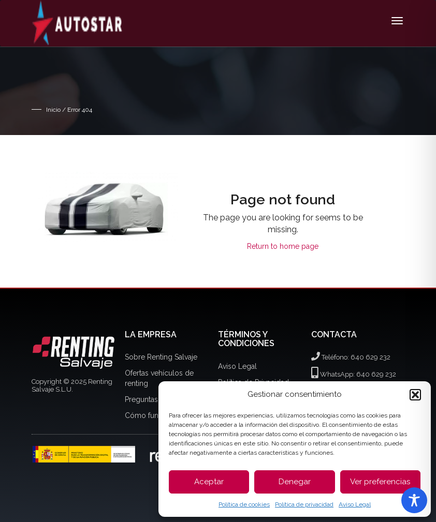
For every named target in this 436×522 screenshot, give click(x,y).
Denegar (295, 481)
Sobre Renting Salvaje (161, 357)
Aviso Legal (355, 504)
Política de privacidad (304, 504)
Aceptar (209, 481)
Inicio (53, 109)
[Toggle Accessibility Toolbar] (414, 500)
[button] (415, 395)
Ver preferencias (380, 481)
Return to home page (282, 246)
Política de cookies (244, 504)
